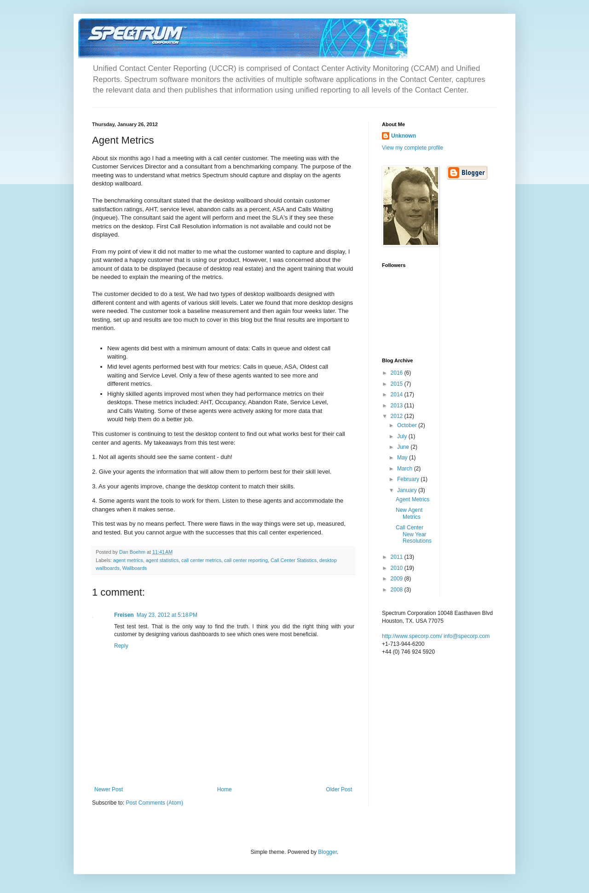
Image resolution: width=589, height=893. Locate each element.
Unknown (403, 136)
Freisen (124, 615)
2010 (397, 568)
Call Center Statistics (294, 560)
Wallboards (134, 568)
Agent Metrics (412, 499)
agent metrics (128, 560)
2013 (397, 405)
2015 (397, 384)
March (405, 468)
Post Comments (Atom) (154, 803)
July (403, 436)
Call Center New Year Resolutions (414, 534)
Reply (121, 646)
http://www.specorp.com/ (412, 636)
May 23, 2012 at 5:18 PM (167, 615)
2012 (397, 416)
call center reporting (246, 560)
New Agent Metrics (409, 513)
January (407, 490)
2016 (397, 373)
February (409, 479)
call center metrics (201, 560)
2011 (397, 557)
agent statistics (162, 560)
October (407, 425)
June (403, 447)
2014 (397, 394)
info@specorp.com (467, 636)
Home (224, 789)
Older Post (339, 789)
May (403, 457)
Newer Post (108, 789)
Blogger (327, 852)
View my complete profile (412, 148)
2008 (397, 589)
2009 (397, 578)
